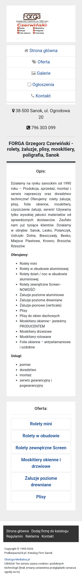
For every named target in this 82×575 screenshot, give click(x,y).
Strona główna (41, 50)
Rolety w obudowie (41, 435)
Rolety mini (41, 423)
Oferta (41, 61)
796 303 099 (41, 127)
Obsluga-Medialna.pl (17, 559)
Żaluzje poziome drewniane (41, 481)
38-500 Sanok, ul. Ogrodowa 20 (41, 114)
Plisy (41, 496)
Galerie (41, 73)
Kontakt (41, 95)
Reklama (32, 536)
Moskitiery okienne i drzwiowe (41, 463)
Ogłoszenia (41, 84)
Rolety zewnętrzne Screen (41, 447)
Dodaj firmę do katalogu (50, 531)
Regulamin (14, 536)
